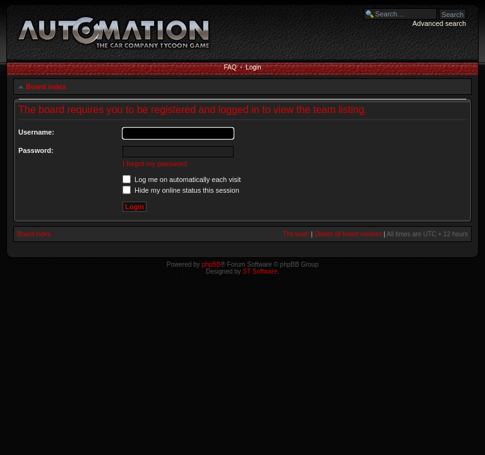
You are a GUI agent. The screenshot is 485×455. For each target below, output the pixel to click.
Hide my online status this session (181, 190)
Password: (36, 150)
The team (296, 234)
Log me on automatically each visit (182, 179)
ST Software (259, 271)
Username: (36, 132)
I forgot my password (155, 163)
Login (253, 67)
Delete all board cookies (348, 234)
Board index (46, 86)
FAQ (230, 67)
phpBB (210, 264)
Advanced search (439, 23)
